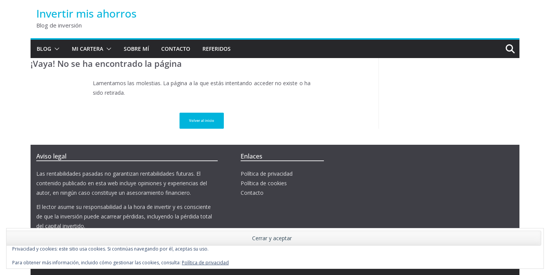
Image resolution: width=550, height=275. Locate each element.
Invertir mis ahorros (86, 13)
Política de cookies (264, 183)
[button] (55, 49)
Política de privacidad (267, 173)
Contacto (175, 48)
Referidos (216, 48)
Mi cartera (87, 48)
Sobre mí (136, 48)
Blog (44, 48)
